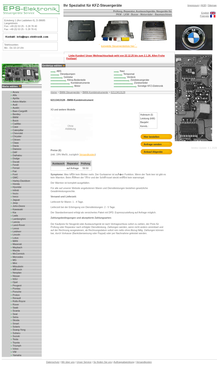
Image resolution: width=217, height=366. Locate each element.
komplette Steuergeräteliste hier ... (119, 46)
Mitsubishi (18, 266)
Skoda (16, 320)
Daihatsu (17, 155)
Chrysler (17, 136)
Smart (16, 323)
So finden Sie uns (102, 362)
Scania (16, 310)
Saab (15, 307)
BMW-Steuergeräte (70, 92)
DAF (15, 152)
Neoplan (17, 272)
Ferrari (16, 168)
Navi (122, 71)
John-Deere (19, 206)
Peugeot (17, 285)
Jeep (15, 203)
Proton (16, 295)
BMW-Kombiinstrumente (95, 92)
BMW (15, 117)
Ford (15, 174)
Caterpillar (18, 130)
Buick (15, 120)
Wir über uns (68, 362)
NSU (15, 279)
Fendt (16, 165)
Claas (16, 142)
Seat (15, 314)
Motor (77, 86)
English (205, 13)
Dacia (16, 145)
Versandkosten (87, 154)
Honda (16, 184)
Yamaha (17, 355)
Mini (15, 263)
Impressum (193, 5)
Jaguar (16, 199)
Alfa (15, 95)
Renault (17, 298)
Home (54, 92)
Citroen (16, 139)
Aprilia (16, 98)
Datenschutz (52, 362)
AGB (203, 5)
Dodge (16, 158)
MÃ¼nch (17, 269)
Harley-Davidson (21, 180)
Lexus (16, 228)
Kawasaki (18, 209)
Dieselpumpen (67, 74)
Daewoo (17, 149)
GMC (15, 177)
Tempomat (128, 74)
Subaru (16, 333)
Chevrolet (18, 133)
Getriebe (68, 77)
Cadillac (17, 123)
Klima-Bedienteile (76, 80)
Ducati (16, 161)
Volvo (15, 348)
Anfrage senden (153, 144)
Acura (16, 92)
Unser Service (84, 362)
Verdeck (131, 77)
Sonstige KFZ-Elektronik (150, 86)
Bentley (17, 114)
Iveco (15, 196)
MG (14, 260)
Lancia (16, 222)
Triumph (17, 345)
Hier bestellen (151, 136)
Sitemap (212, 5)
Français (204, 16)
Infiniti (16, 190)
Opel (15, 282)
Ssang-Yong (19, 329)
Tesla (15, 339)
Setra (15, 317)
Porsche (17, 291)
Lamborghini (19, 219)
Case (15, 126)
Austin (16, 107)
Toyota (16, 342)
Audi (15, 104)
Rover (16, 304)
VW (14, 352)
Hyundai (17, 187)
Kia (14, 212)
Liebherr (17, 231)
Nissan (16, 276)
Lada (15, 215)
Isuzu (15, 193)
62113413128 (118, 92)
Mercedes (18, 257)
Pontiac (17, 288)
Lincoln (16, 234)
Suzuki (16, 336)
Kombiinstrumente (80, 82)
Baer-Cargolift (20, 111)
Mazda (16, 250)
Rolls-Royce (19, 301)
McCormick (18, 253)
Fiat (15, 171)
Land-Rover (19, 225)
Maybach (17, 247)
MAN (15, 241)
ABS (59, 71)
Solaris (16, 326)
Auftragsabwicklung (124, 362)
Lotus (15, 238)
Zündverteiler (141, 82)
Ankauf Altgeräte (153, 151)
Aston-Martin (19, 101)
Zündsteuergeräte (139, 80)
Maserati (17, 244)
